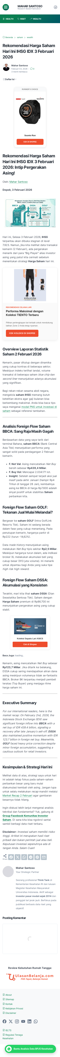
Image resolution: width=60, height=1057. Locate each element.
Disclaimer (9, 1013)
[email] (44, 857)
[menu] (6, 7)
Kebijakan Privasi (13, 1008)
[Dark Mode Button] (55, 7)
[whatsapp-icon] (36, 1022)
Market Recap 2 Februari (17, 795)
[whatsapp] (24, 857)
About (7, 994)
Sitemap (8, 999)
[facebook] (11, 857)
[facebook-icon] (4, 1022)
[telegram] (31, 857)
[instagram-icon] (17, 1022)
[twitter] (17, 857)
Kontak (8, 1004)
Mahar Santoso (30, 6)
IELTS (7, 1030)
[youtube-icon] (23, 1022)
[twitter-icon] (11, 1022)
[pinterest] (37, 857)
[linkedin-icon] (29, 1022)
